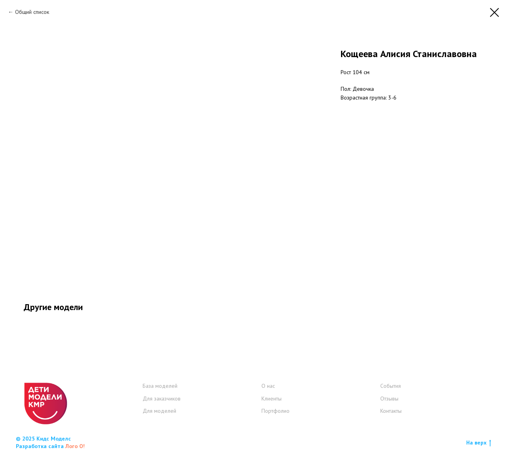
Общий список (32, 11)
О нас (268, 385)
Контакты (391, 410)
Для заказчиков (162, 398)
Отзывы (389, 398)
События (390, 385)
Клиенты (271, 398)
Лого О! (75, 446)
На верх (478, 443)
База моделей (160, 385)
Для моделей (159, 410)
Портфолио (275, 410)
